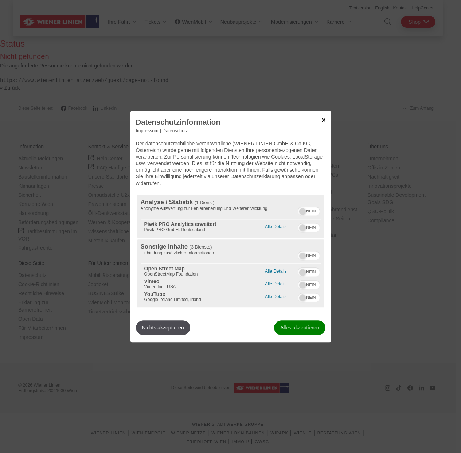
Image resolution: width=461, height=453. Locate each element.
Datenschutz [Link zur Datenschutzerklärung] (175, 130)
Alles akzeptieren (299, 328)
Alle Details (275, 225)
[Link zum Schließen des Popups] (323, 120)
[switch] (309, 210)
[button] (302, 211)
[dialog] (230, 226)
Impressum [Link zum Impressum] (147, 130)
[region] (230, 251)
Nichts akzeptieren (163, 328)
